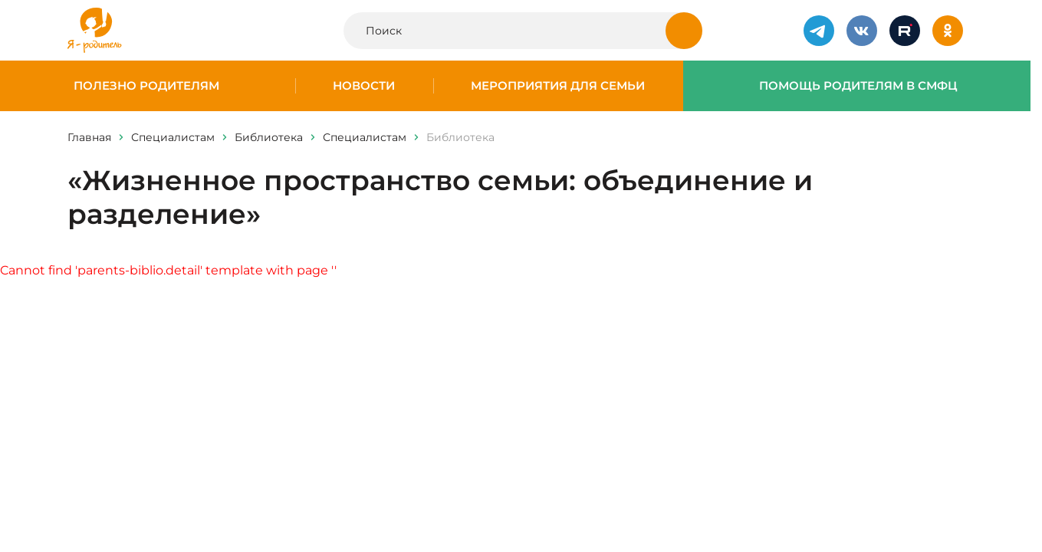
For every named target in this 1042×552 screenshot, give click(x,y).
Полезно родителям (146, 86)
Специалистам (173, 137)
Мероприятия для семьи (558, 86)
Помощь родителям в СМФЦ (858, 86)
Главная (89, 137)
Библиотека (269, 137)
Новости (364, 86)
